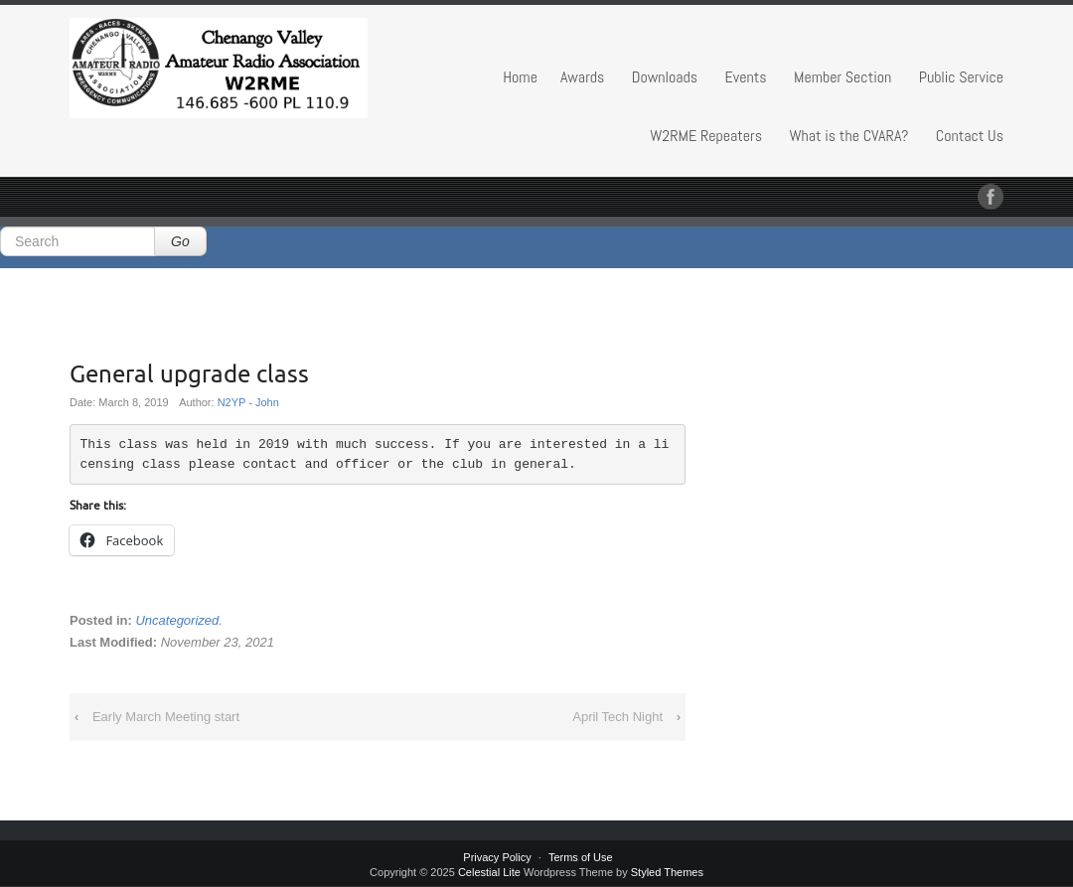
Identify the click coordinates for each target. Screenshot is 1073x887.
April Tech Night (617, 716)
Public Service (961, 77)
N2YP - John (248, 402)
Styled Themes (667, 872)
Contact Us (969, 135)
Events (746, 77)
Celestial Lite (489, 872)
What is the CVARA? (849, 135)
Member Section (842, 77)
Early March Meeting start (165, 716)
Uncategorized (177, 620)
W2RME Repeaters (706, 135)
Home (520, 77)
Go (180, 241)
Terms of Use (580, 857)
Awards (582, 77)
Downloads (664, 77)
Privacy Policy (497, 857)
